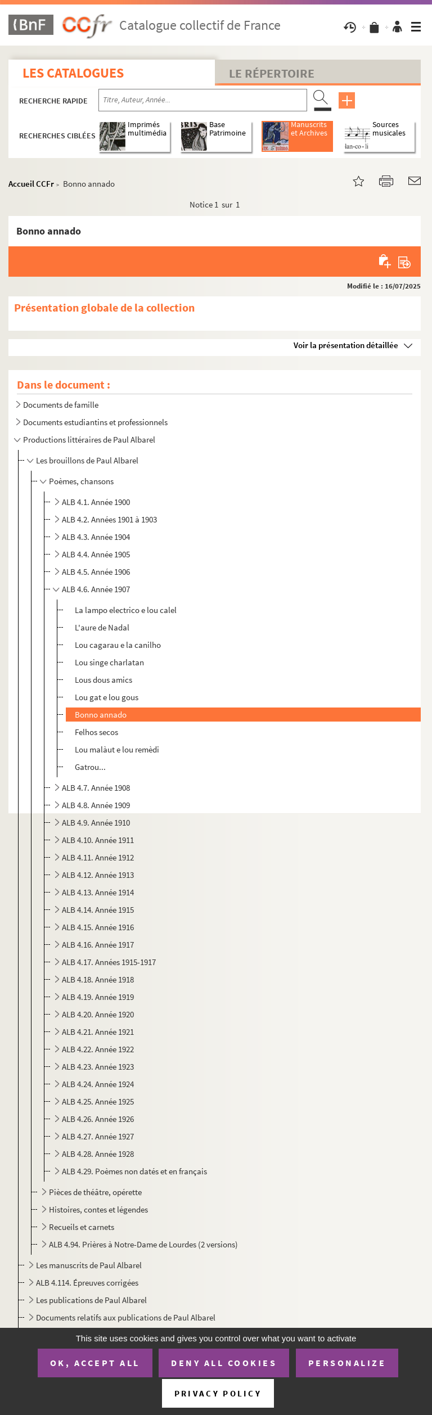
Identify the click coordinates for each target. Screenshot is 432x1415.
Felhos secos (96, 732)
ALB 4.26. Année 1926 (98, 1119)
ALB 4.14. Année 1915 (98, 909)
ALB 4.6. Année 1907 (96, 589)
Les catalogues (73, 73)
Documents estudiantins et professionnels (95, 422)
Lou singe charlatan (109, 662)
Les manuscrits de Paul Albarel (89, 1265)
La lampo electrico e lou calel (126, 610)
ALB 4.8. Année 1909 (96, 805)
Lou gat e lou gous (106, 697)
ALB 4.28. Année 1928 (98, 1153)
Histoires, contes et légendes (98, 1209)
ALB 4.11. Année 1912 (98, 857)
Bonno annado (101, 714)
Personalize (347, 1362)
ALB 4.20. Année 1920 (98, 1014)
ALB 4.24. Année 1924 (98, 1084)
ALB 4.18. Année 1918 (98, 979)
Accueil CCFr (31, 183)
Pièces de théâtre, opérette (95, 1192)
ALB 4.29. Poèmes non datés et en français (134, 1171)
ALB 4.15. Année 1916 (98, 927)
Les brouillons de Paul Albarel (87, 460)
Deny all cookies (224, 1362)
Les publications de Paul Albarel (91, 1300)
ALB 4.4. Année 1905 (96, 554)
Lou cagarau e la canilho (118, 644)
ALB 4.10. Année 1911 (98, 840)
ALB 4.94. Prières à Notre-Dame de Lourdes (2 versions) (143, 1244)
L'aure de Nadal (102, 627)
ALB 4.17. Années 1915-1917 (109, 962)
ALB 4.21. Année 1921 (98, 1031)
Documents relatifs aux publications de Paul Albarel (125, 1317)
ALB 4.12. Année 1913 (98, 874)
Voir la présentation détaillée (346, 345)
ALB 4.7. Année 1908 (96, 787)
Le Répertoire (271, 73)
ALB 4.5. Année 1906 (96, 571)
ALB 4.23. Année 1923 (98, 1066)
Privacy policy (218, 1393)
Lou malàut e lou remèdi (117, 749)
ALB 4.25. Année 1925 (98, 1101)
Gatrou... (90, 766)
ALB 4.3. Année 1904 (96, 536)
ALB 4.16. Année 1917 (98, 944)
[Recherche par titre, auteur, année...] (202, 100)
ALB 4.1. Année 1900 (96, 502)
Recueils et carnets (81, 1227)
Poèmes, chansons (81, 481)
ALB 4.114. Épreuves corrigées (87, 1282)
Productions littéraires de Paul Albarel (89, 439)
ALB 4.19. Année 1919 (98, 997)
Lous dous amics (103, 679)
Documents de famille (60, 404)
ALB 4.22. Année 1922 (98, 1049)
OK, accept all (95, 1362)
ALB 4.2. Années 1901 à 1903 (109, 519)
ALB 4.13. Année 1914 (98, 892)
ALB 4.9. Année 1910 (96, 822)
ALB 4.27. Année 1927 (98, 1136)
